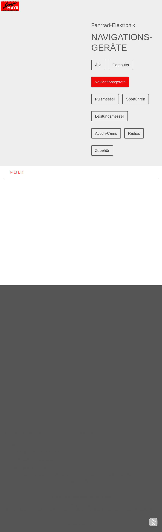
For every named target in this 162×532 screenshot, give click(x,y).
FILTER (13, 172)
